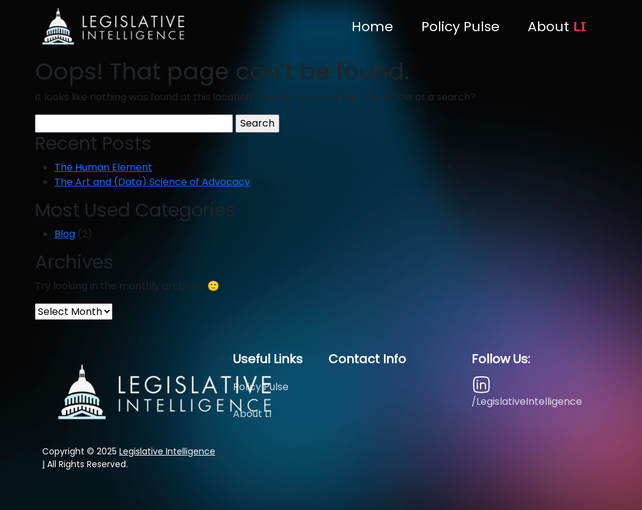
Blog (64, 234)
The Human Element (103, 167)
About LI (252, 414)
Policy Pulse (460, 26)
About (557, 26)
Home (372, 26)
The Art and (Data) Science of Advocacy (152, 182)
